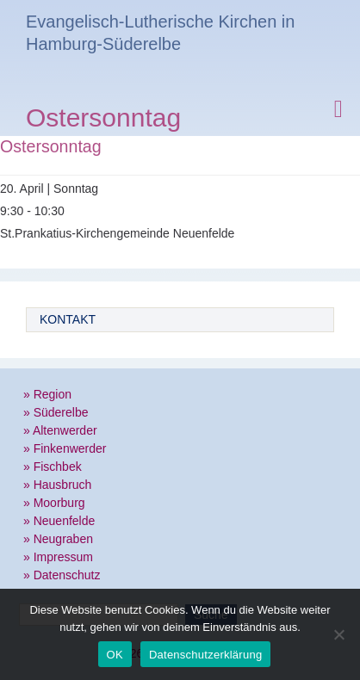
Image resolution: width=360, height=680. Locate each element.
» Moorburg (54, 503)
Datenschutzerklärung (205, 654)
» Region (47, 394)
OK (115, 654)
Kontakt (68, 319)
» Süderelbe (56, 412)
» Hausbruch (57, 484)
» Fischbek (52, 466)
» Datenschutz (62, 575)
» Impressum (58, 557)
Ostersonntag (103, 120)
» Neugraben (58, 539)
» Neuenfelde (59, 521)
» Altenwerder (60, 430)
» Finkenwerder (65, 448)
